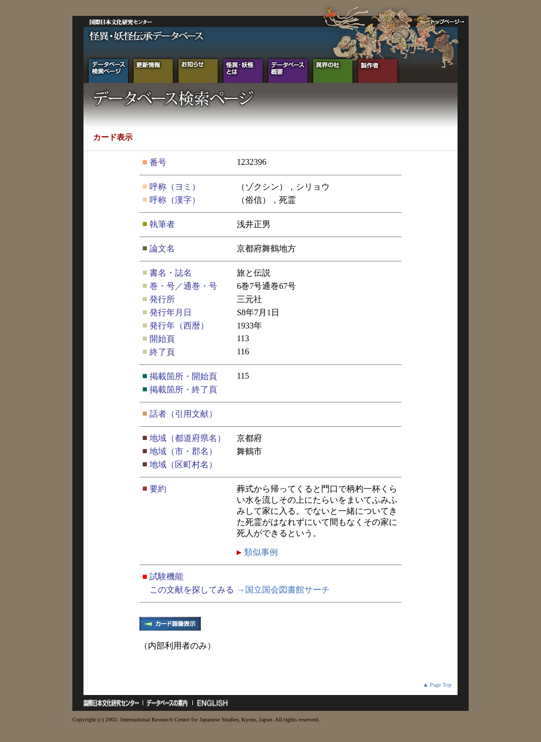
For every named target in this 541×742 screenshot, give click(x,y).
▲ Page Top (437, 684)
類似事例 (260, 552)
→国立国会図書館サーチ (283, 589)
